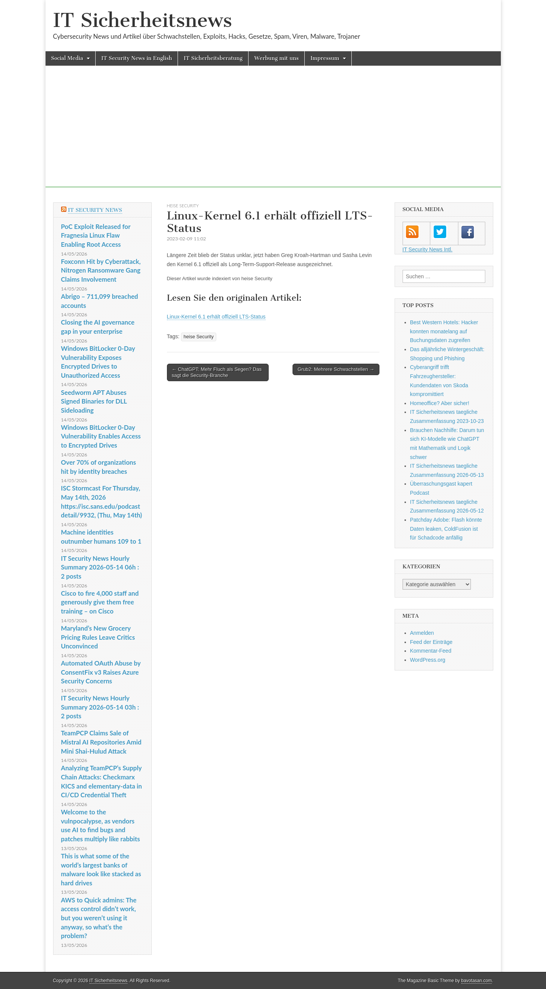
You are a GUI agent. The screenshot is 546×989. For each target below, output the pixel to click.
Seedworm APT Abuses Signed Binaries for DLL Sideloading (94, 401)
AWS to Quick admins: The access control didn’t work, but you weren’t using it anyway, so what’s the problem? (99, 918)
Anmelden (422, 633)
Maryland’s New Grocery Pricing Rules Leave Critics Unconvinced (98, 637)
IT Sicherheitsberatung (213, 58)
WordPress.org (427, 660)
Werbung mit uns (276, 58)
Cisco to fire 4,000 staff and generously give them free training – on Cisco (100, 602)
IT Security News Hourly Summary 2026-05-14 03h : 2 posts (100, 707)
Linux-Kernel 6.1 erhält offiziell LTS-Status (216, 317)
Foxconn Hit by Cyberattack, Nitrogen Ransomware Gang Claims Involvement (101, 270)
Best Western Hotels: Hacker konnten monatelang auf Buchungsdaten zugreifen (444, 331)
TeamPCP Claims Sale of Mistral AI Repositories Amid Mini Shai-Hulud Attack (101, 742)
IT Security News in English (136, 58)
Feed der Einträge (431, 642)
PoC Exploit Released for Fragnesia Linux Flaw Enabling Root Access (96, 235)
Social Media (67, 58)
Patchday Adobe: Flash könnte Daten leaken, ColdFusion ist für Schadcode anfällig (446, 529)
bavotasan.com (476, 980)
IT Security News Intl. (428, 249)
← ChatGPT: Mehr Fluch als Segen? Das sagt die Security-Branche (217, 372)
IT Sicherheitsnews (142, 20)
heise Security (183, 205)
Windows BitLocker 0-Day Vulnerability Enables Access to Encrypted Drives (101, 436)
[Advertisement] (273, 134)
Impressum (324, 58)
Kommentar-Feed (431, 651)
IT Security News (95, 210)
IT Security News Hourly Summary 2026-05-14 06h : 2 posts (100, 567)
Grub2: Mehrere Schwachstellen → (335, 369)
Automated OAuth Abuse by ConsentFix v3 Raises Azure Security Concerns (101, 672)
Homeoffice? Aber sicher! (439, 403)
